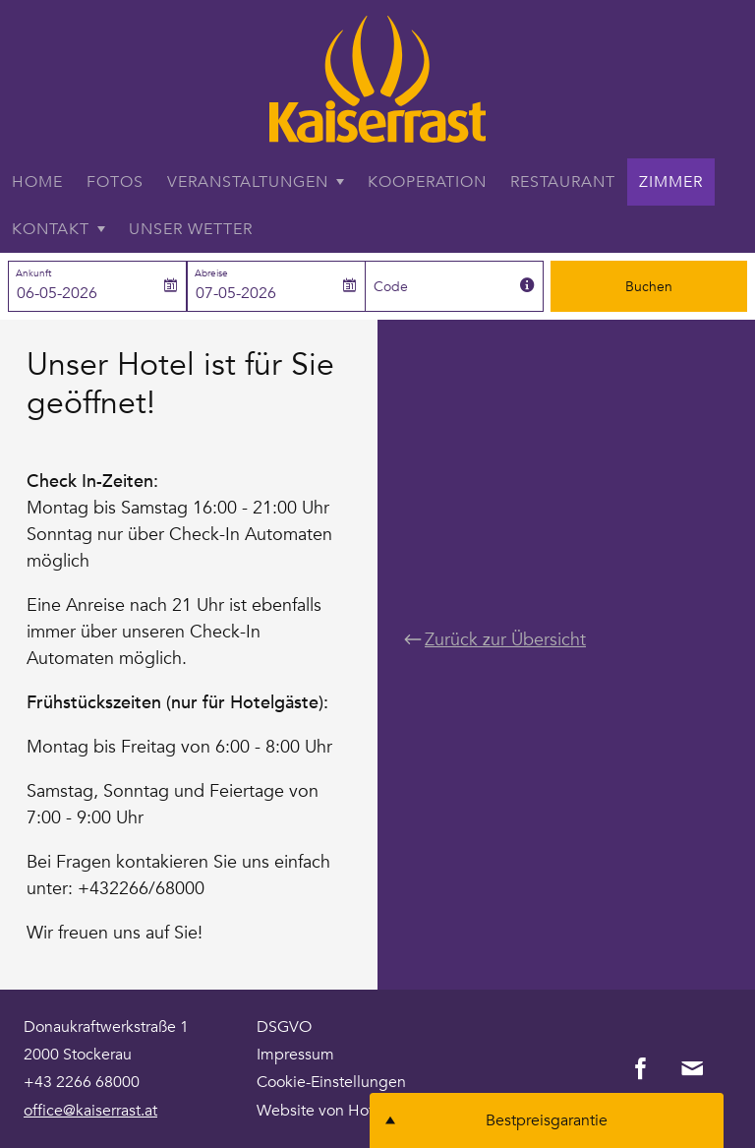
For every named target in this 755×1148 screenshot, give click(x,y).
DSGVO (284, 1027)
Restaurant (562, 182)
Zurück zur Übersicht (495, 639)
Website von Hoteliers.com (351, 1110)
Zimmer (671, 182)
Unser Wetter (191, 229)
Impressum (295, 1054)
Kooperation (427, 182)
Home (37, 182)
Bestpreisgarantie (547, 1120)
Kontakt (50, 229)
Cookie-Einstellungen (331, 1082)
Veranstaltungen (247, 182)
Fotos (115, 182)
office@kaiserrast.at (90, 1110)
